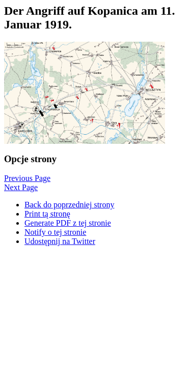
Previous (27, 178)
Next (21, 187)
